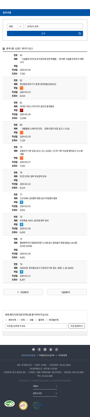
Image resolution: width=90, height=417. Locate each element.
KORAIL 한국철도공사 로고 (14, 4)
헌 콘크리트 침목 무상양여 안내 (33, 176)
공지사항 (7, 12)
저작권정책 (62, 355)
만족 (23, 320)
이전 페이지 (24, 292)
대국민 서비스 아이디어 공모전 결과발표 (37, 106)
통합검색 (81, 4)
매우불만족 (53, 320)
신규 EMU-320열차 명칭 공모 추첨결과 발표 (38, 198)
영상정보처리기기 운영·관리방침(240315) (38, 84)
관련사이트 (37, 393)
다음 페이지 (65, 292)
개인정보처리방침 (28, 355)
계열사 (35, 386)
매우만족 (12, 320)
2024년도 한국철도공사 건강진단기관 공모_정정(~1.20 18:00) (46, 267)
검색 (43, 33)
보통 (31, 320)
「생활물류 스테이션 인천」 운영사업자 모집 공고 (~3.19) (44, 128)
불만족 (41, 320)
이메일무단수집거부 (47, 355)
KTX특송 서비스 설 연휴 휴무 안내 (34, 220)
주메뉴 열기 (85, 4)
